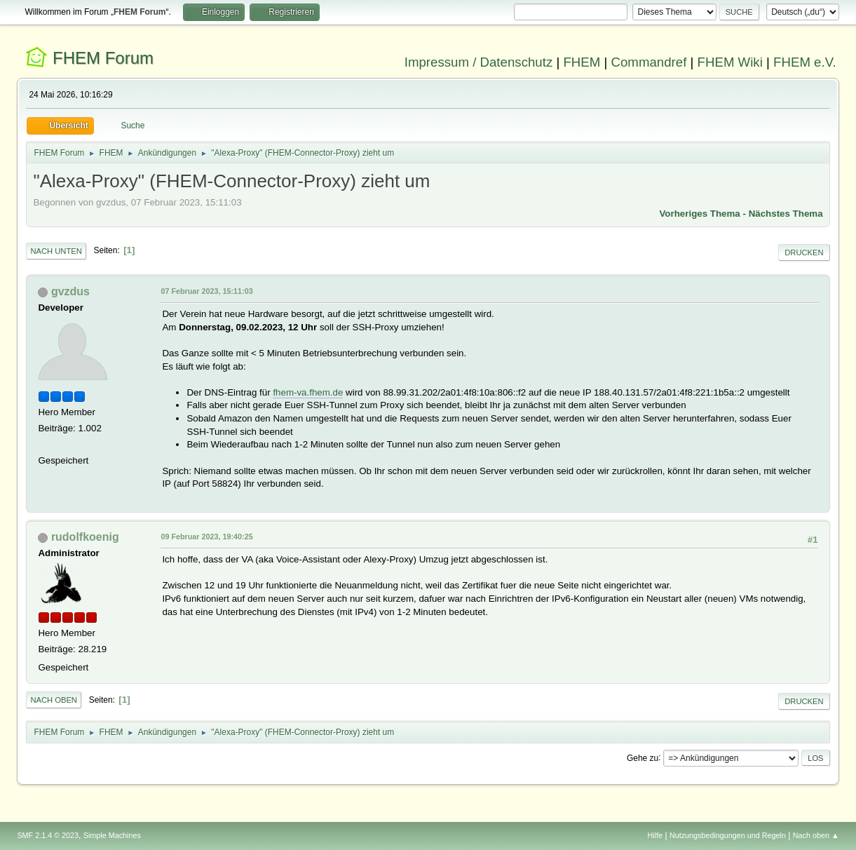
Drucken (803, 252)
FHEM (581, 62)
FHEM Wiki (730, 62)
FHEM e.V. (804, 62)
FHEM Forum (103, 57)
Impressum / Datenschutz (479, 62)
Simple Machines (112, 835)
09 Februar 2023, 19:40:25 (206, 536)
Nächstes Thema (786, 213)
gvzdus (70, 291)
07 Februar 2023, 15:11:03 (206, 291)
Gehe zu (642, 757)
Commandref (649, 62)
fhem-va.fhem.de (308, 392)
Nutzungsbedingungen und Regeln (728, 835)
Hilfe (655, 835)
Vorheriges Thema (699, 213)
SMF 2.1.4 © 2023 (48, 835)
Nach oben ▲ (816, 835)
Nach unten (55, 251)
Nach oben (53, 700)
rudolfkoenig (85, 537)
